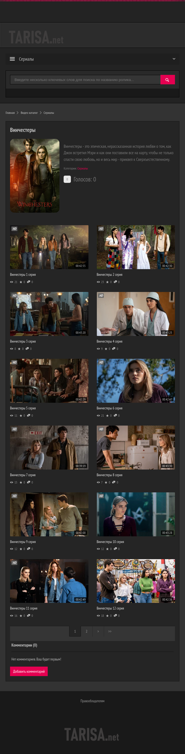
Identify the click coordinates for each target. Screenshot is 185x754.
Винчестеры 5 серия (23, 408)
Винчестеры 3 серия (23, 341)
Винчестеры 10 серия (110, 541)
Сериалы (83, 168)
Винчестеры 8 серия (109, 475)
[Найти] (167, 80)
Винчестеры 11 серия (23, 608)
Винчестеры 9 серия (23, 541)
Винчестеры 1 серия (23, 274)
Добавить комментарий (29, 671)
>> (110, 631)
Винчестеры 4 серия (109, 341)
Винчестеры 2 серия (109, 274)
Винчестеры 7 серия (22, 475)
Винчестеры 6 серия (109, 408)
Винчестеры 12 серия (110, 608)
